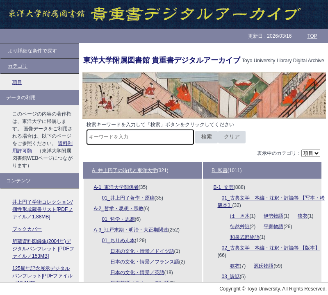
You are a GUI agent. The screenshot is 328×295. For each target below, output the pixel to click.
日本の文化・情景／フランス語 (144, 262)
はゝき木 (240, 216)
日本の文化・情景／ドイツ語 (142, 251)
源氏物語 (263, 266)
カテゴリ (17, 66)
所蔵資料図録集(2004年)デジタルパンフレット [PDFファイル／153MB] (43, 248)
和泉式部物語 (245, 237)
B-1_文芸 (224, 187)
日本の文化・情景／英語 (137, 272)
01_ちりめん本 (118, 240)
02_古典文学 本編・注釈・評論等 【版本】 (271, 248)
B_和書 (220, 170)
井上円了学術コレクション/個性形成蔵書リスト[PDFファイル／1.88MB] (42, 209)
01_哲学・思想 (118, 219)
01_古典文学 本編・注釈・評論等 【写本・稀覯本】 (271, 201)
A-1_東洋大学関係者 (116, 187)
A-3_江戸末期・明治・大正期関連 (131, 230)
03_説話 (231, 276)
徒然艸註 (240, 226)
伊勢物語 (273, 216)
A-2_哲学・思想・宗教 (119, 208)
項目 (17, 82)
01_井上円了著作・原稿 (128, 198)
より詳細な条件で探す (32, 51)
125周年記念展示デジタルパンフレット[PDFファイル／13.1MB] (42, 276)
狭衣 (303, 216)
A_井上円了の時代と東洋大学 (124, 170)
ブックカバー (27, 229)
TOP (312, 36)
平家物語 (273, 226)
